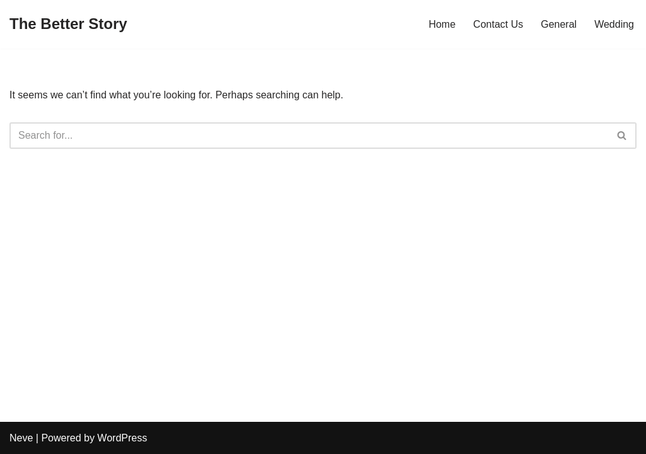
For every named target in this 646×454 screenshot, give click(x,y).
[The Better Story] (68, 24)
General (559, 24)
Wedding (614, 24)
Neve (21, 438)
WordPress (122, 438)
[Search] (308, 135)
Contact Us (498, 24)
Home (441, 24)
